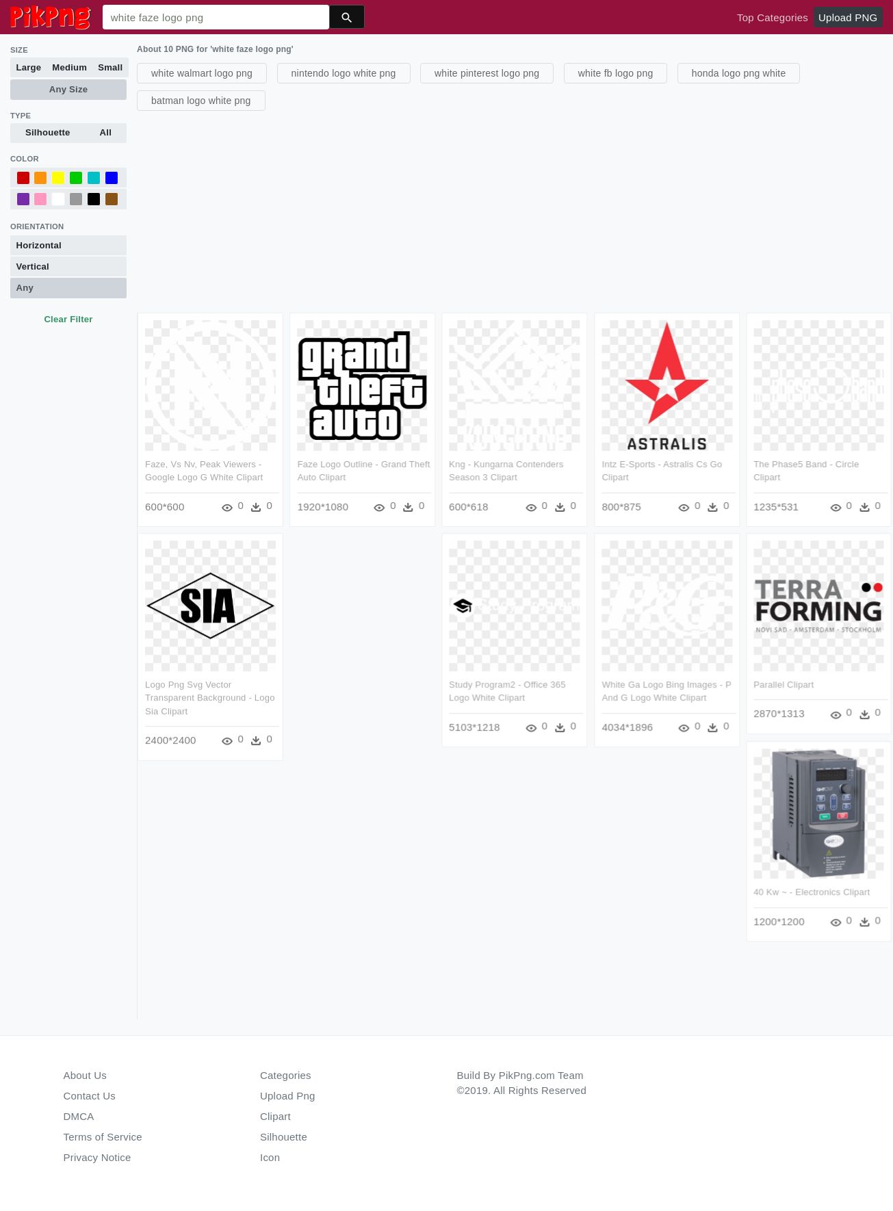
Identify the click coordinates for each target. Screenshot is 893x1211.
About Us (85, 1075)
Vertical (32, 266)
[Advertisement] (513, 210)
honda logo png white (739, 73)
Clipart (275, 1116)
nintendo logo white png (344, 73)
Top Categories (772, 17)
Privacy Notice (97, 1157)
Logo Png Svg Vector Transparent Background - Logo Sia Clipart (210, 698)
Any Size (68, 89)
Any (25, 288)
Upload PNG (847, 17)
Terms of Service (103, 1137)
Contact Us (90, 1096)
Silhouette (47, 132)
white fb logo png (615, 73)
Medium (69, 67)
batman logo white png (201, 100)
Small (110, 67)
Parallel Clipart (784, 685)
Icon (270, 1157)
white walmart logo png (202, 73)
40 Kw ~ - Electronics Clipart (812, 892)
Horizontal (39, 245)
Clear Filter (68, 319)
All (106, 132)
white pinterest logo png (487, 73)
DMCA (79, 1116)
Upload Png (287, 1096)
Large (29, 67)
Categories (285, 1075)
